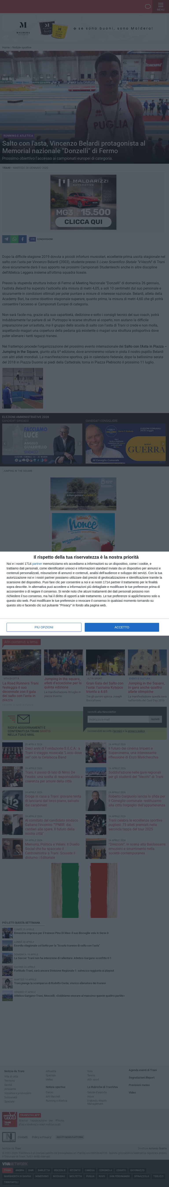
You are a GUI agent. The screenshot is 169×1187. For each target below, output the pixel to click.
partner (37, 563)
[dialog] (84, 594)
